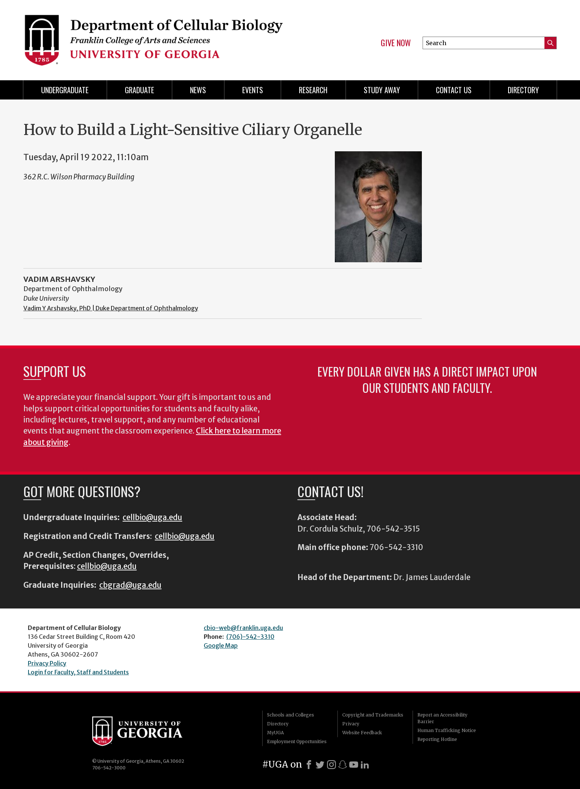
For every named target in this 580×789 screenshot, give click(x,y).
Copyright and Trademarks (372, 715)
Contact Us (453, 89)
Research (313, 89)
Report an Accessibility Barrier (442, 718)
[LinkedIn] (364, 764)
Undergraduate (65, 89)
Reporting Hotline (437, 739)
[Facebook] (308, 764)
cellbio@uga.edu (152, 517)
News (198, 89)
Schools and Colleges (290, 715)
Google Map (221, 645)
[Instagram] (331, 764)
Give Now (396, 43)
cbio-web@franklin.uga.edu (243, 627)
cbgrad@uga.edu (130, 585)
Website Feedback (362, 732)
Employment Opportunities (297, 741)
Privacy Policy (47, 663)
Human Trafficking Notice (446, 730)
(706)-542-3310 (250, 636)
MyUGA (275, 732)
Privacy (350, 723)
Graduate (139, 89)
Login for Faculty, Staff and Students (78, 672)
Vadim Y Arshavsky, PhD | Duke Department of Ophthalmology (110, 308)
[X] (320, 764)
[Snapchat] (342, 764)
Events (252, 89)
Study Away (382, 89)
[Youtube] (353, 764)
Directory (523, 89)
